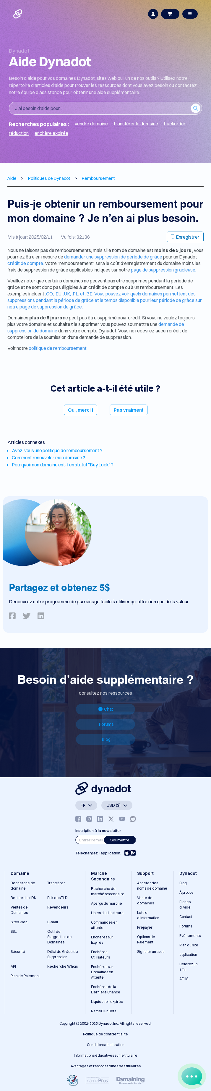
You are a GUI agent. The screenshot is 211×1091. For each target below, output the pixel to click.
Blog (106, 739)
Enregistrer (185, 237)
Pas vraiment (128, 410)
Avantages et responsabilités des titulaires (106, 1066)
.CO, (50, 294)
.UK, (67, 294)
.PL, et (78, 294)
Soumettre (119, 840)
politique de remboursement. (58, 348)
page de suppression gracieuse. (163, 270)
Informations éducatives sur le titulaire (105, 1055)
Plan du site (188, 945)
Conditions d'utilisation (105, 1044)
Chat (105, 709)
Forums (106, 724)
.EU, (59, 294)
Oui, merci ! (80, 410)
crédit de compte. (25, 263)
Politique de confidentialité (105, 1034)
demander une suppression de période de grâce (113, 257)
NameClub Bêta (103, 1011)
